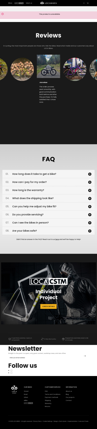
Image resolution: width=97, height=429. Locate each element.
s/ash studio (62, 421)
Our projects (70, 397)
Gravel (26, 391)
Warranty (48, 403)
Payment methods (51, 397)
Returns (47, 406)
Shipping (48, 400)
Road (25, 394)
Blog (67, 394)
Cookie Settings (47, 421)
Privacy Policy (37, 421)
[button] (16, 77)
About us (69, 391)
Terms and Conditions (52, 394)
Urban (26, 397)
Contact (69, 400)
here (57, 239)
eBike (26, 400)
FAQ (46, 391)
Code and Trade (83, 421)
